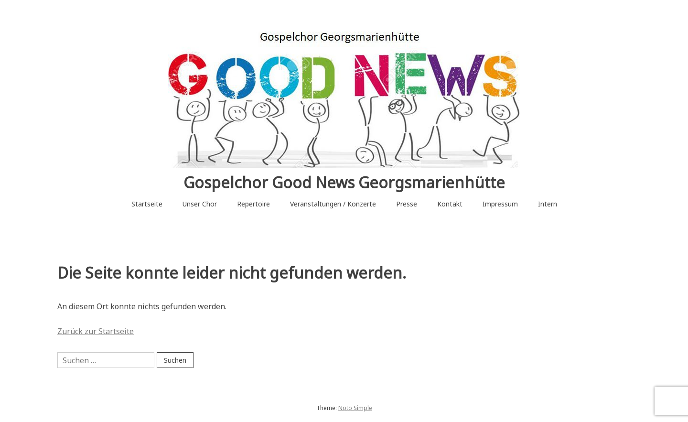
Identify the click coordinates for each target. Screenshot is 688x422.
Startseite (146, 203)
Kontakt (449, 203)
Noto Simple (355, 408)
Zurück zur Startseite (95, 331)
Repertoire (253, 203)
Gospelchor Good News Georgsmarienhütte (344, 182)
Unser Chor (200, 203)
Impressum (500, 203)
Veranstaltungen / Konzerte (333, 203)
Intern (547, 203)
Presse (406, 203)
